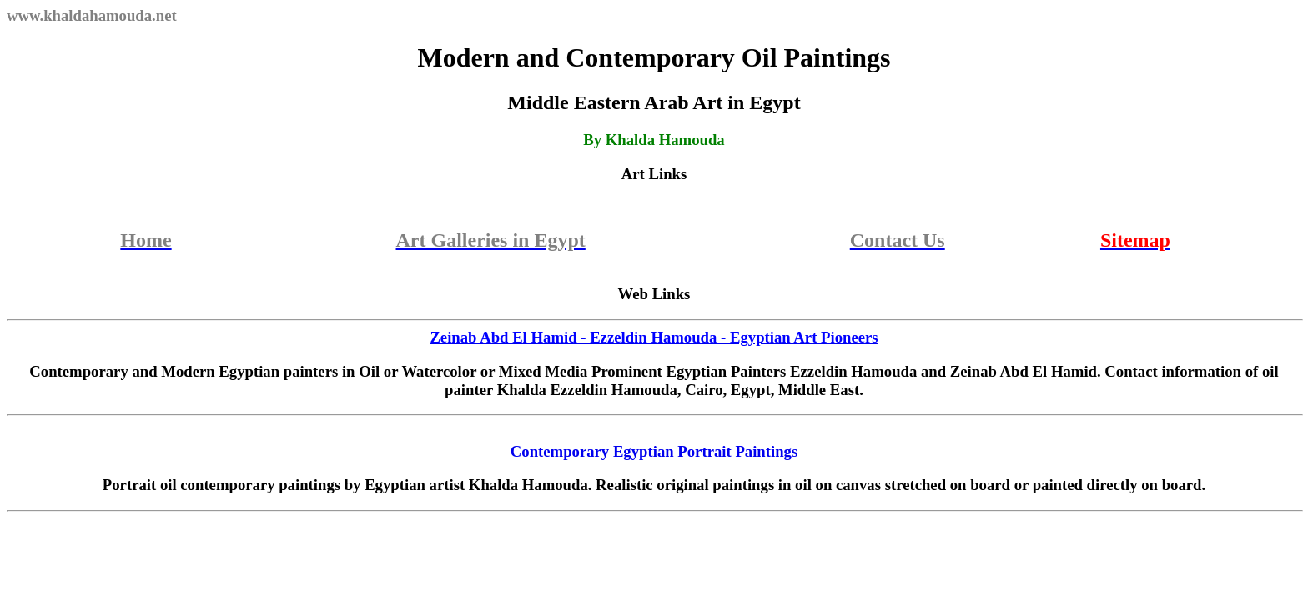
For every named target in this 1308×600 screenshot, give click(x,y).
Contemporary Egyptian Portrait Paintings (654, 451)
